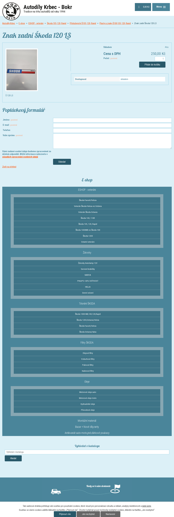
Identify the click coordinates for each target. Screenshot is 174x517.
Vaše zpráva (13, 135)
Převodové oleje (88, 410)
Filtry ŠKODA (87, 342)
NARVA (88, 275)
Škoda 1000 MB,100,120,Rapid (88, 314)
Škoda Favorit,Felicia (87, 326)
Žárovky (87, 252)
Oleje (87, 381)
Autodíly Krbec (8, 23)
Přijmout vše (65, 514)
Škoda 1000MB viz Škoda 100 (88, 230)
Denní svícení (87, 293)
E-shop (22, 23)
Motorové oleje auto (87, 392)
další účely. (146, 506)
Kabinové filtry (88, 371)
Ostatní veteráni (87, 242)
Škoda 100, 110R (88, 218)
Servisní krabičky (88, 269)
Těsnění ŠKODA (87, 303)
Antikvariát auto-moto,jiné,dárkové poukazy (87, 432)
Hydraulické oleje (88, 404)
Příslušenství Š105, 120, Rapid (83, 23)
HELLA (88, 287)
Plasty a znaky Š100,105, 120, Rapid (115, 23)
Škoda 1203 (88, 236)
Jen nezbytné (88, 514)
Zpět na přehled (9, 166)
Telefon (6, 130)
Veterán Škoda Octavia (87, 212)
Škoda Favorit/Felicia (87, 200)
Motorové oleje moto (87, 398)
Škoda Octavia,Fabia (87, 332)
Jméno (10, 119)
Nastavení (110, 514)
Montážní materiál (87, 420)
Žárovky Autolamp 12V (87, 263)
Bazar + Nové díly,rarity (87, 426)
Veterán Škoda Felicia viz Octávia (88, 206)
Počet (110, 58)
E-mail (10, 125)
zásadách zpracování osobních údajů (20, 156)
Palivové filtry (87, 365)
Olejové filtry (88, 353)
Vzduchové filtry (87, 359)
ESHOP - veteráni (35, 23)
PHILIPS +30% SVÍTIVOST (87, 281)
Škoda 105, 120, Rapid (56, 23)
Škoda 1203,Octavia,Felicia (88, 320)
